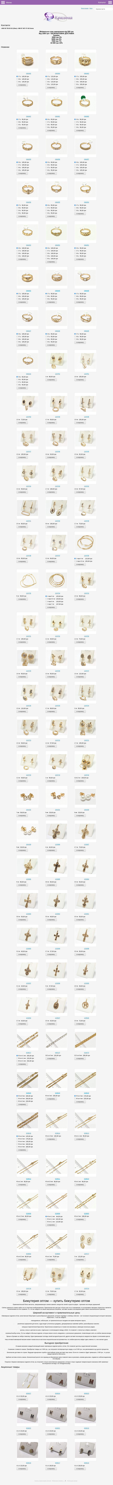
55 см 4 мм (21, 1144)
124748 (86, 417)
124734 (57, 593)
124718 (86, 775)
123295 (86, 983)
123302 (57, 914)
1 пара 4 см (79, 558)
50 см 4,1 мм (22, 1055)
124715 (57, 1288)
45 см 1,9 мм (49, 1136)
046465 (28, 73)
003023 (86, 1393)
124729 (28, 671)
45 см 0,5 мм (49, 1181)
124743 (57, 486)
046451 (86, 245)
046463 (86, 73)
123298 (86, 948)
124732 (57, 636)
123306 (28, 879)
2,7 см (47, 951)
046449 (57, 291)
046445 (86, 331)
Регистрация (84, 8)
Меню (3, 2)
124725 (57, 705)
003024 (57, 1393)
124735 (28, 593)
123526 (86, 1018)
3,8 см (47, 523)
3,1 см (18, 986)
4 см (46, 847)
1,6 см (47, 454)
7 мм (17, 812)
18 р (19, 79)
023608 (57, 1213)
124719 (57, 775)
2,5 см (18, 523)
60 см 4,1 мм (22, 1061)
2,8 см (76, 986)
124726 (28, 705)
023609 (28, 1213)
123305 (57, 879)
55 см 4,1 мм (22, 1058)
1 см (46, 376)
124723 (28, 740)
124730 (86, 636)
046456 (28, 202)
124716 (28, 1288)
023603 (57, 1254)
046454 (86, 202)
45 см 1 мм (19, 1181)
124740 (57, 521)
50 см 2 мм (48, 1095)
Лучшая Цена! (72, 1481)
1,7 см (47, 419)
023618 (86, 1093)
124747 (28, 451)
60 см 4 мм (79, 1098)
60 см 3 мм (21, 1139)
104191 (57, 810)
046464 (57, 73)
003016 (86, 1463)
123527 (57, 1018)
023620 (28, 1093)
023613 (86, 1133)
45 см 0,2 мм (20, 1256)
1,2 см (47, 639)
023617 (28, 1053)
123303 (28, 914)
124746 (57, 451)
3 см (46, 986)
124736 (86, 555)
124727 (86, 671)
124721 (86, 740)
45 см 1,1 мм (78, 1136)
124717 (86, 1254)
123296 (57, 983)
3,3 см (18, 951)
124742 (86, 486)
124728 (57, 671)
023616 (28, 1133)
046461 (57, 116)
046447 (28, 331)
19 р (19, 81)
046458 (57, 159)
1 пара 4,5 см (80, 561)
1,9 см (76, 419)
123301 (86, 914)
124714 (86, 1288)
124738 (28, 555)
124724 (86, 705)
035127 (57, 1053)
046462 (28, 116)
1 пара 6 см (50, 601)
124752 (57, 374)
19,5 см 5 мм (49, 1055)
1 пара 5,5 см (51, 599)
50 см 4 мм (79, 1096)
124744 (28, 486)
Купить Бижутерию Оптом (43, 1481)
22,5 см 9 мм (78, 1055)
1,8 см (76, 376)
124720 (28, 775)
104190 (86, 810)
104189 (28, 844)
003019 (86, 1428)
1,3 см (47, 558)
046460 (86, 116)
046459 (28, 159)
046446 (57, 331)
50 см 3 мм (21, 1136)
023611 (57, 1179)
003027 (28, 1393)
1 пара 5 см (50, 596)
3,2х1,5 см (77, 778)
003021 (57, 1428)
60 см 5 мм (21, 1101)
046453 (28, 245)
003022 (28, 1428)
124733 (86, 593)
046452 (57, 245)
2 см (75, 708)
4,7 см (76, 847)
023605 (86, 1213)
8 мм (75, 812)
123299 (57, 948)
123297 (28, 983)
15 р (48, 162)
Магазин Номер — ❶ (60, 1481)
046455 (57, 202)
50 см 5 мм (21, 1096)
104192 (28, 810)
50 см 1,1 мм (51, 1219)
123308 (57, 844)
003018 (28, 1463)
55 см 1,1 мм (51, 1221)
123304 (86, 879)
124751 (86, 374)
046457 (86, 159)
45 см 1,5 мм (20, 1216)
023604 (28, 1254)
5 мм (46, 812)
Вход (91, 8)
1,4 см (76, 639)
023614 (57, 1133)
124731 (28, 636)
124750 (28, 417)
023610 (86, 1179)
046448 (86, 291)
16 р (48, 119)
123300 (28, 948)
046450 (28, 291)
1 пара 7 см (50, 604)
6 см (17, 596)
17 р (19, 76)
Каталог (105, 2)
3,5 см (76, 882)
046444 (28, 374)
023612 (28, 1179)
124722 (57, 740)
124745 (86, 451)
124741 (28, 521)
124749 (57, 417)
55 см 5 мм (21, 1098)
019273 (86, 1053)
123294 (28, 1018)
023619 (57, 1093)
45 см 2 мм (77, 1216)
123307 (86, 844)
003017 (57, 1463)
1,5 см (18, 419)
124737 (57, 555)
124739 (86, 521)
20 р (48, 84)
